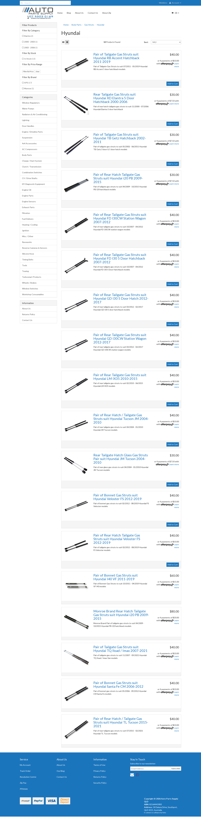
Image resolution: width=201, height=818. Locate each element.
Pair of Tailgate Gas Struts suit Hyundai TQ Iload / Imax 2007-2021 (120, 649)
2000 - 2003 (31, 42)
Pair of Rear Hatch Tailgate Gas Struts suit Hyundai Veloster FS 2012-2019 (116, 539)
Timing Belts (27, 259)
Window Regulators (31, 103)
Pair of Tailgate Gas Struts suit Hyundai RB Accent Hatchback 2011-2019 (116, 58)
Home (60, 13)
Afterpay (24, 789)
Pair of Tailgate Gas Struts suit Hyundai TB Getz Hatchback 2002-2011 (119, 138)
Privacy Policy (99, 771)
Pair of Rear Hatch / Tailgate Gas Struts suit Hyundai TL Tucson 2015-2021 (120, 722)
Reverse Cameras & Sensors (34, 248)
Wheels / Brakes (29, 283)
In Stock (29, 58)
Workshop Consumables (33, 294)
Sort (146, 42)
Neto (164, 812)
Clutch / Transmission (31, 166)
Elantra (28, 36)
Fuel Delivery (27, 219)
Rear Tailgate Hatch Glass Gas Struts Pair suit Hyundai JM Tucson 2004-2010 (120, 459)
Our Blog (61, 771)
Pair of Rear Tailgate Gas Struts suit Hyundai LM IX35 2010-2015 (119, 377)
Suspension (27, 137)
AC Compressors (29, 149)
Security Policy (99, 783)
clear (37, 71)
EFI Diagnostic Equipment (33, 184)
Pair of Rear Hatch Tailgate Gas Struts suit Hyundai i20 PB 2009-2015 (118, 178)
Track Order (25, 771)
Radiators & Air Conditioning (34, 114)
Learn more (174, 103)
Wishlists (163, 3)
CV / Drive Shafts (29, 178)
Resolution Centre (28, 777)
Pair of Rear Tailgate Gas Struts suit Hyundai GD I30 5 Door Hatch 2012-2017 (120, 298)
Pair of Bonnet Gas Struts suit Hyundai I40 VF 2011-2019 (115, 577)
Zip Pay (23, 783)
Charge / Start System (32, 161)
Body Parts (27, 155)
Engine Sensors (29, 201)
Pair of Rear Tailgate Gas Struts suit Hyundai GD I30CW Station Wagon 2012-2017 (119, 338)
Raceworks (27, 242)
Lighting (25, 120)
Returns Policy (28, 314)
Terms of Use (99, 765)
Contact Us (93, 13)
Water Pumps (28, 108)
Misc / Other (27, 236)
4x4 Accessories (29, 143)
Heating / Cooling (30, 224)
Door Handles (28, 126)
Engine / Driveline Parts (32, 132)
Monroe (29, 88)
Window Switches (30, 288)
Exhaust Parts (28, 207)
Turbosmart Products (31, 277)
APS (28, 82)
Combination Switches (32, 172)
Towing (25, 271)
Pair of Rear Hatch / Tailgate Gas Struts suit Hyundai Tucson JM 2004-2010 (121, 418)
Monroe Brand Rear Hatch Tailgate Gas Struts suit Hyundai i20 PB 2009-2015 (121, 615)
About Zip (106, 13)
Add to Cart (172, 83)
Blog (69, 13)
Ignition (25, 230)
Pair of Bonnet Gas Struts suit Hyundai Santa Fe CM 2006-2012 (118, 684)
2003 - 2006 (31, 47)
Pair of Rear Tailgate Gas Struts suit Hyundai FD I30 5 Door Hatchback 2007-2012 (119, 258)
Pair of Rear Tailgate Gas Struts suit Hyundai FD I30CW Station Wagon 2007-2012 (119, 218)
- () (175, 13)
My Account (25, 765)
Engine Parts (27, 195)
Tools (24, 265)
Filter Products (29, 25)
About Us (79, 13)
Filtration (26, 213)
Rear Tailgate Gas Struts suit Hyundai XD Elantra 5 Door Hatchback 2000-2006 (114, 98)
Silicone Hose (28, 254)
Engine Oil (26, 190)
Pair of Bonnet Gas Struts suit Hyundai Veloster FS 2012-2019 (117, 497)
